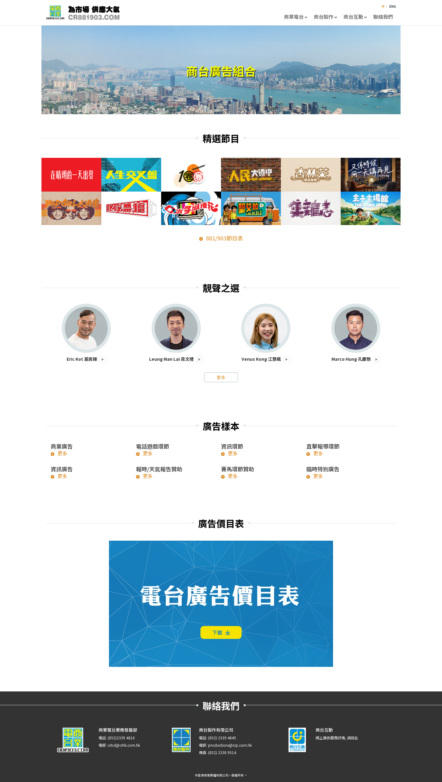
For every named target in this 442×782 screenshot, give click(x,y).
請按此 (352, 737)
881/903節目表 (224, 238)
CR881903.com (83, 13)
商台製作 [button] (325, 16)
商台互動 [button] (355, 16)
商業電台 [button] (296, 16)
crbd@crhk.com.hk (124, 745)
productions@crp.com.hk (230, 745)
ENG (392, 6)
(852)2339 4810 (121, 737)
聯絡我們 (383, 16)
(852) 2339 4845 (222, 737)
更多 (221, 377)
